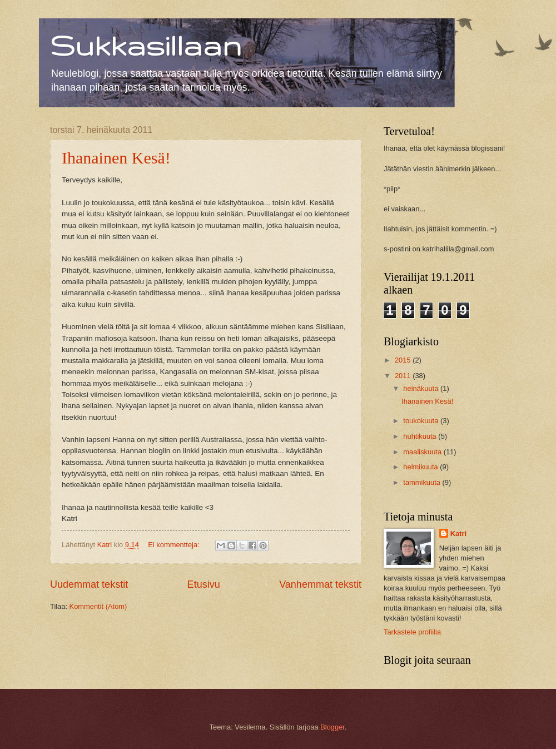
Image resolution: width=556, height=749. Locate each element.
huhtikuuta (420, 436)
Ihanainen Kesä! (116, 157)
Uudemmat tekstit (89, 584)
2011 (404, 375)
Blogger (332, 727)
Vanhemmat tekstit (320, 584)
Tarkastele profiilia (412, 632)
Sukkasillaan (145, 45)
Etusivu (203, 584)
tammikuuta (422, 482)
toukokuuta (421, 420)
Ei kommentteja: (174, 544)
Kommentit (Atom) (98, 606)
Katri (458, 533)
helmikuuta (421, 467)
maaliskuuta (423, 452)
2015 (404, 360)
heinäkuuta (421, 388)
